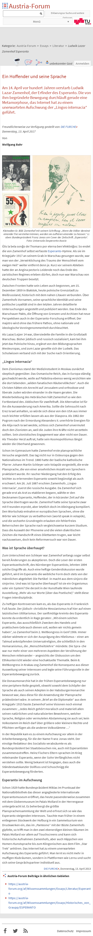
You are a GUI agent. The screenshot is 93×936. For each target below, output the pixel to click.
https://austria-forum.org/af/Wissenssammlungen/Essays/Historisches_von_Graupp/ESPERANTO (49, 902)
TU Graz (82, 21)
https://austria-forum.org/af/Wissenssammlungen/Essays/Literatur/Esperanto (49, 888)
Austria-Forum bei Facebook (5, 931)
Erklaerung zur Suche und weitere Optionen (67, 14)
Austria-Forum (29, 6)
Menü (37, 21)
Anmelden (82, 63)
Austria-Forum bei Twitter (15, 931)
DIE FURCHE (68, 127)
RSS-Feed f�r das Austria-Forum (25, 931)
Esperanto (54, 251)
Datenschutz (65, 931)
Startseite (5, 6)
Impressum (83, 931)
